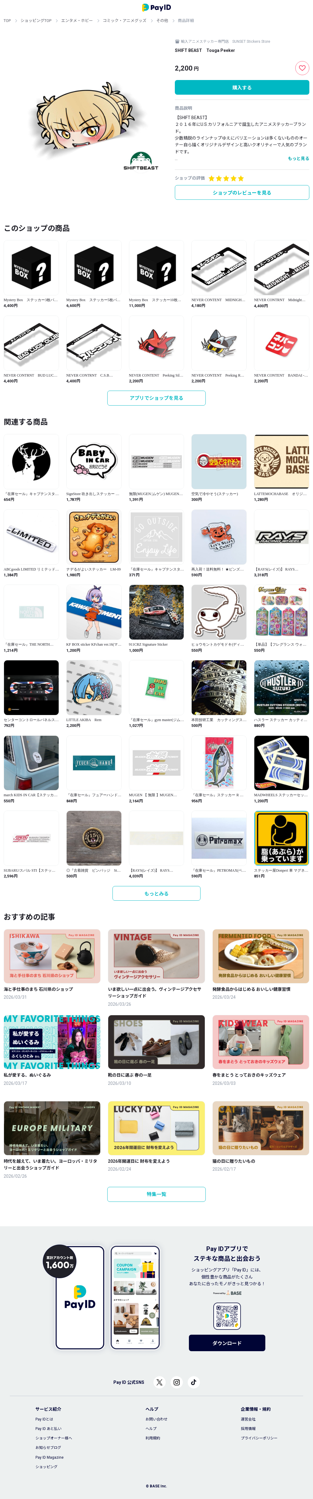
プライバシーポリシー (259, 1438)
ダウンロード (227, 1343)
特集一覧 (156, 1194)
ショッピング (46, 1467)
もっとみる (156, 894)
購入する (242, 88)
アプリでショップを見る (156, 398)
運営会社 (248, 1419)
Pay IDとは (44, 1419)
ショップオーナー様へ (53, 1438)
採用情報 (248, 1429)
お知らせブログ (48, 1448)
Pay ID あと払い (48, 1429)
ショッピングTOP (35, 20)
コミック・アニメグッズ (124, 20)
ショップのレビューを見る (242, 193)
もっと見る (298, 158)
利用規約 (152, 1438)
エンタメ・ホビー (77, 20)
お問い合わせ (156, 1419)
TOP (7, 20)
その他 (162, 20)
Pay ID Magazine (49, 1457)
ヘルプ (150, 1429)
